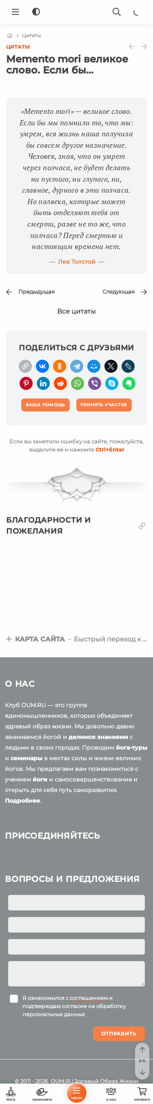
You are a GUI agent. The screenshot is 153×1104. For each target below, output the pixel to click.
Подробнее (22, 800)
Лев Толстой (76, 261)
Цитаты (18, 47)
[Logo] (77, 12)
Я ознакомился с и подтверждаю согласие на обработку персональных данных (74, 1006)
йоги (40, 779)
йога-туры (131, 747)
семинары (26, 758)
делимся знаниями (98, 737)
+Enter (109, 449)
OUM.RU (62, 1081)
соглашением (89, 998)
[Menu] (15, 12)
